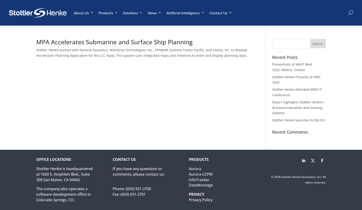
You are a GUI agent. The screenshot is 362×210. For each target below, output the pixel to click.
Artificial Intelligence (183, 13)
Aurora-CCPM (201, 174)
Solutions (130, 13)
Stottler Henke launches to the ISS (298, 120)
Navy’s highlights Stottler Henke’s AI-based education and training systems (298, 107)
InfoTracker (199, 179)
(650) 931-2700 (138, 188)
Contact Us (218, 13)
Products (106, 13)
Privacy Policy (200, 199)
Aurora (195, 168)
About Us (81, 13)
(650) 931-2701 (133, 194)
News (152, 13)
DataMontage (201, 185)
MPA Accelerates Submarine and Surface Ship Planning (114, 42)
